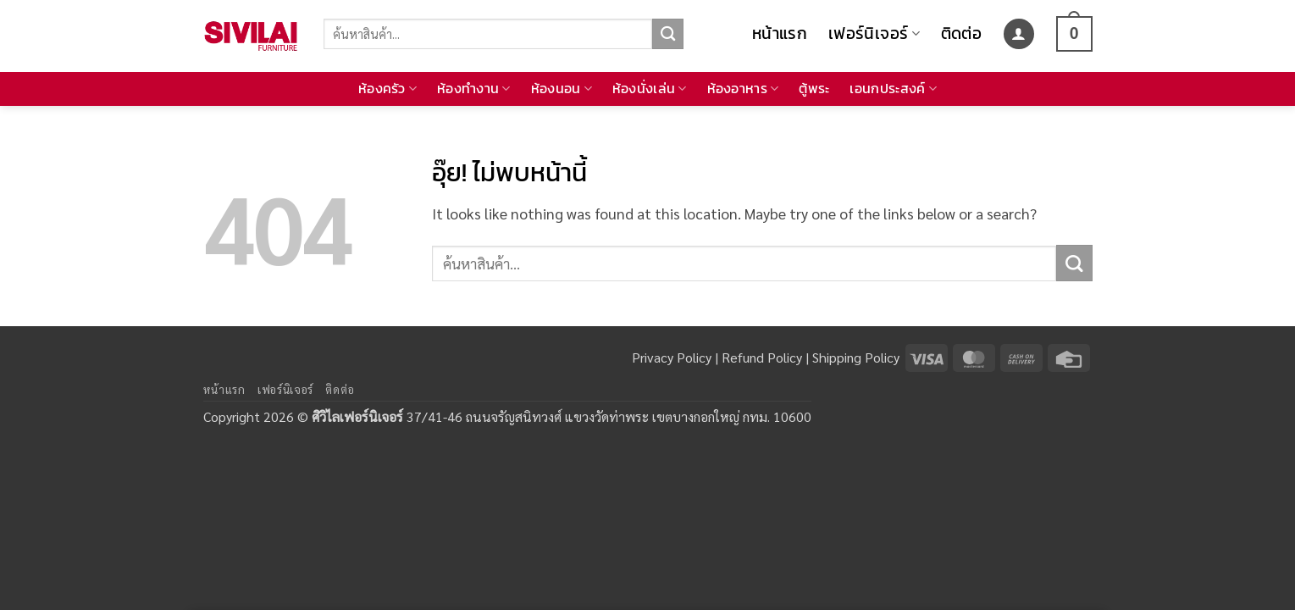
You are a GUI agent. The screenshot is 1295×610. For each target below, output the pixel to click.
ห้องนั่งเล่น (649, 88)
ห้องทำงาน (474, 88)
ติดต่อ (961, 33)
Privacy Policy (671, 357)
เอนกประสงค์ (893, 88)
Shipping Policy (855, 357)
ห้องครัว (387, 88)
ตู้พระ (814, 88)
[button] (1018, 34)
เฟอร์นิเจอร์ (874, 33)
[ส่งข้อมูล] (667, 34)
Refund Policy (762, 357)
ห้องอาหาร (743, 88)
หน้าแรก (779, 33)
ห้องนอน (561, 88)
